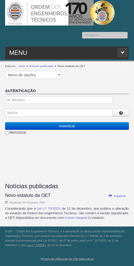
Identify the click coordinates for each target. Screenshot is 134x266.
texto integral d (78, 218)
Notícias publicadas (41, 66)
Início (22, 66)
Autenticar (67, 126)
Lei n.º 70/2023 (48, 208)
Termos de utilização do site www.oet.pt (67, 258)
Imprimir (117, 196)
